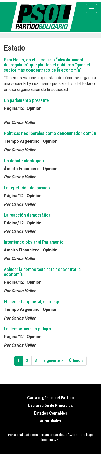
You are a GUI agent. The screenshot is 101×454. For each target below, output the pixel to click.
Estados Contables (50, 413)
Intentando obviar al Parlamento (34, 242)
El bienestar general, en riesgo (32, 301)
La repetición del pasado (27, 187)
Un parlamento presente (26, 100)
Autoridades (50, 420)
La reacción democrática (27, 215)
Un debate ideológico (24, 160)
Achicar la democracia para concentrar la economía (42, 272)
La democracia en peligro (27, 328)
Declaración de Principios (50, 405)
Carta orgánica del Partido (50, 397)
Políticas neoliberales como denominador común (50, 133)
